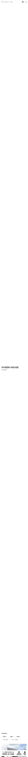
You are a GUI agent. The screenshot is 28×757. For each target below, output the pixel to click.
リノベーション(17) (15, 739)
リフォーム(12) (5, 739)
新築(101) (5, 736)
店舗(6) (12, 736)
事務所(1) (19, 736)
